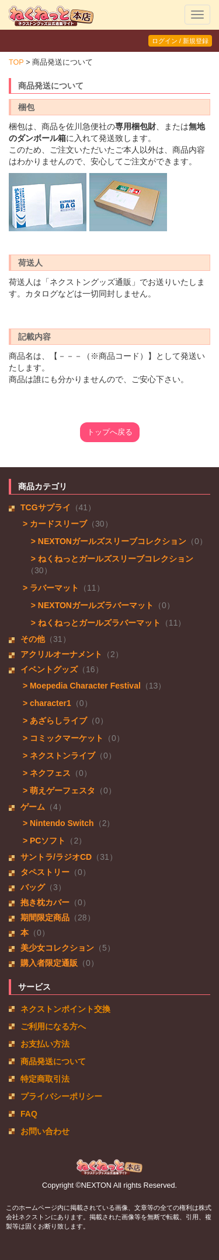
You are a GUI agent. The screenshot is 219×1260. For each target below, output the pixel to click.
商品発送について (53, 1061)
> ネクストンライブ (57, 755)
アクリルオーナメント (61, 654)
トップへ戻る (110, 432)
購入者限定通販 (49, 963)
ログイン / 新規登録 (180, 40)
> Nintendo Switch (57, 823)
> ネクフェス (45, 773)
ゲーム (32, 806)
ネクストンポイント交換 (65, 1009)
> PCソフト (42, 840)
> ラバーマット (49, 587)
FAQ (28, 1113)
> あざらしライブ (53, 720)
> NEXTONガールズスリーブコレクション (106, 541)
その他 (32, 639)
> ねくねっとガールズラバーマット (93, 622)
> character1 (45, 703)
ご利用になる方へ (53, 1026)
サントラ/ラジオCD (56, 857)
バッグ (32, 887)
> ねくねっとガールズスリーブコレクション (109, 558)
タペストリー (44, 872)
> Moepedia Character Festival (80, 685)
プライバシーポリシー (61, 1096)
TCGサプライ (45, 507)
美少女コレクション (57, 947)
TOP (16, 62)
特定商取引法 (44, 1078)
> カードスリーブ (53, 523)
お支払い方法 (44, 1044)
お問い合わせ (44, 1131)
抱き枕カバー (44, 902)
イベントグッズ (49, 669)
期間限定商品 (44, 917)
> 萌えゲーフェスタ (57, 790)
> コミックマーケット (61, 738)
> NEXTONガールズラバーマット (90, 605)
